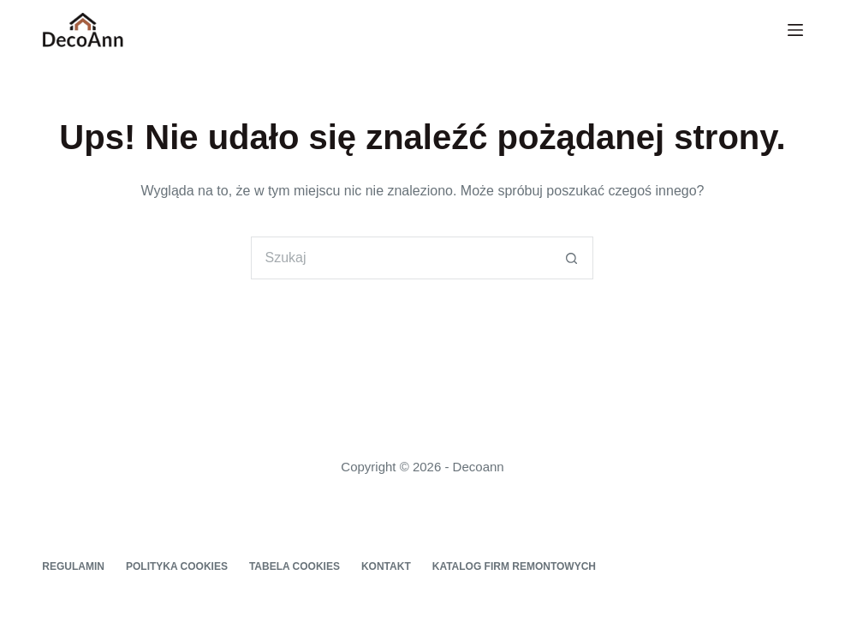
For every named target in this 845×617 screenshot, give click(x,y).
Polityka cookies (177, 566)
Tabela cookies (294, 566)
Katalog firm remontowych (514, 566)
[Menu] (795, 30)
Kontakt (386, 566)
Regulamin (73, 566)
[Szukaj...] (400, 258)
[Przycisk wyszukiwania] (571, 258)
